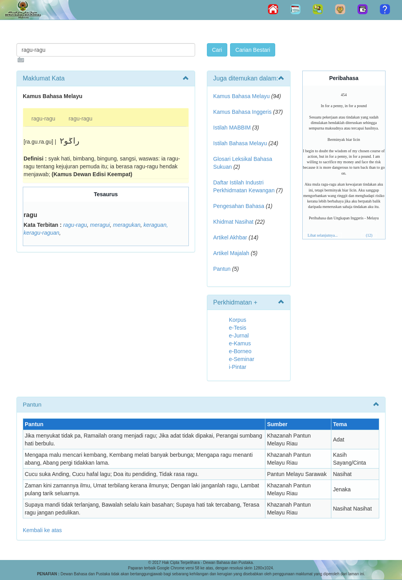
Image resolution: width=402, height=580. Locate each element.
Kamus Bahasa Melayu (242, 96)
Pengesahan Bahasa (238, 206)
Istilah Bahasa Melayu (240, 143)
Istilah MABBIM (232, 127)
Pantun (221, 269)
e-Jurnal (239, 335)
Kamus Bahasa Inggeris (242, 112)
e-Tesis (237, 328)
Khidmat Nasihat (233, 222)
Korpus (237, 320)
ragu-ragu (43, 118)
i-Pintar (237, 367)
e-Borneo (240, 351)
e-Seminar (241, 359)
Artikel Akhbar (230, 237)
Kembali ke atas (42, 530)
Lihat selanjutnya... (323, 235)
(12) (369, 235)
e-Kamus (240, 343)
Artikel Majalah (231, 253)
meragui (100, 225)
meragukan (127, 225)
